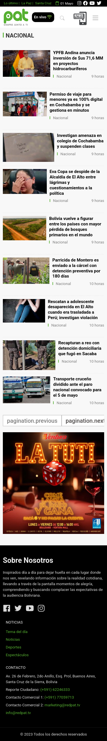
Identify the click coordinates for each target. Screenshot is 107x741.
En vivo (43, 17)
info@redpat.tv (18, 713)
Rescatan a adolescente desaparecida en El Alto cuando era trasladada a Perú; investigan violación (73, 310)
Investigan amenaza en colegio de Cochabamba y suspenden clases (80, 141)
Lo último (11, 3)
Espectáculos (17, 655)
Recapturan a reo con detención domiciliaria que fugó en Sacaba (79, 348)
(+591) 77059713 (59, 697)
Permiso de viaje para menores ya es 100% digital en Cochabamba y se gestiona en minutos (76, 102)
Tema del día (16, 632)
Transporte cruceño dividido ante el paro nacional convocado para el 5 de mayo (77, 387)
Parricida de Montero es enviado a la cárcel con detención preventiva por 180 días (76, 268)
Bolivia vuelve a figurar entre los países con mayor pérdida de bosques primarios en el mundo (75, 226)
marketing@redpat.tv (62, 705)
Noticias (13, 639)
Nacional (64, 76)
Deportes (13, 647)
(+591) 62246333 (55, 689)
